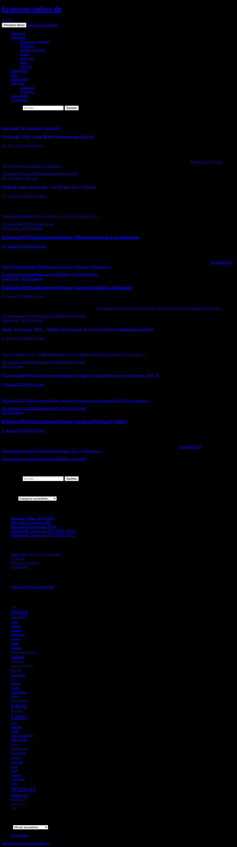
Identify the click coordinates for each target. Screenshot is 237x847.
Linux (24, 54)
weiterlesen (51, 216)
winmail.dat (45, 224)
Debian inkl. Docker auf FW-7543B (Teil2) (43, 531)
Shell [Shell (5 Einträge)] (14, 770)
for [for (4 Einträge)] (12, 679)
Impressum (19, 100)
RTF (26, 224)
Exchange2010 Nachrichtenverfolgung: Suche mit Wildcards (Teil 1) (65, 421)
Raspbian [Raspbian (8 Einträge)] (18, 753)
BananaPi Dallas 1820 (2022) (33, 518)
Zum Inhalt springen (42, 25)
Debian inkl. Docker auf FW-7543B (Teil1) (43, 535)
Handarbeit (19, 71)
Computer (18, 37)
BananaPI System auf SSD (31, 522)
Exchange (9, 174)
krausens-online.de (31, 9)
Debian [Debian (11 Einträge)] (17, 656)
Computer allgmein (34, 41)
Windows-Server (32, 50)
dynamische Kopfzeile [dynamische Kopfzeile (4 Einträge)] (22, 666)
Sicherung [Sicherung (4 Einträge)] (16, 775)
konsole (22, 274)
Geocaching (20, 79)
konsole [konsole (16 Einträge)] (19, 705)
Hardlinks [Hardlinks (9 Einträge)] (19, 691)
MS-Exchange (31, 128)
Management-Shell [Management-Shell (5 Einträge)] (22, 735)
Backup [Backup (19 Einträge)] (19, 611)
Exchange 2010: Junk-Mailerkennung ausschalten (48, 136)
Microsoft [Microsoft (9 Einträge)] (19, 739)
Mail (19, 224)
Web (23, 62)
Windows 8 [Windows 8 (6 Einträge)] (18, 799)
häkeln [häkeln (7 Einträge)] (15, 696)
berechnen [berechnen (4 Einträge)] (16, 630)
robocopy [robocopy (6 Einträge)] (17, 762)
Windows (27, 46)
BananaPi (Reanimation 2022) (33, 526)
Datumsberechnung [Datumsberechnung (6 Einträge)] (23, 652)
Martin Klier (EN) (24, 563)
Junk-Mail (54, 174)
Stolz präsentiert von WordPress (25, 843)
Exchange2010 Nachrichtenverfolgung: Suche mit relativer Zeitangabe (67, 287)
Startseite (18, 33)
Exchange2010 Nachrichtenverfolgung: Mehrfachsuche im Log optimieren (70, 237)
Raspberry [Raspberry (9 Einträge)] (19, 748)
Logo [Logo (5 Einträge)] (14, 722)
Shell (81, 274)
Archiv (7, 827)
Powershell (52, 128)
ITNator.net (19, 567)
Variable (91, 274)
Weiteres (17, 83)
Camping (27, 87)
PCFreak (17, 559)
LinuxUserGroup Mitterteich (32, 587)
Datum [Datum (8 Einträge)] (16, 647)
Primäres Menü (14, 25)
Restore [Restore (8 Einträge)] (17, 758)
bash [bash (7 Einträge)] (14, 622)
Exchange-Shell (28, 174)
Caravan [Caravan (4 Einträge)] (15, 639)
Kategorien (10, 498)
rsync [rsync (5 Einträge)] (14, 766)
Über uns (27, 91)
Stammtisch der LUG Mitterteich (35, 554)
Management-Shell (49, 274)
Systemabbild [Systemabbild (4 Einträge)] (18, 779)
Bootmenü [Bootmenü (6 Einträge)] (18, 634)
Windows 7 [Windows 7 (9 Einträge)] (20, 794)
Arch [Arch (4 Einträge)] (13, 606)
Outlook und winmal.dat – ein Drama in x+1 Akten (49, 187)
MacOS (26, 66)
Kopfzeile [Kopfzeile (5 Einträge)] (16, 711)
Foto (14, 75)
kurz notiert (19, 95)
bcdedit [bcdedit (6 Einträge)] (16, 626)
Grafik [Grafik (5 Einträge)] (15, 687)
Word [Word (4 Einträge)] (13, 808)
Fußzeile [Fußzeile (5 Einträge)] (16, 683)
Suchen (7, 20)
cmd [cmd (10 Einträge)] (15, 643)
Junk (43, 174)
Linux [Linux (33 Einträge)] (19, 716)
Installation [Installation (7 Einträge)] (19, 700)
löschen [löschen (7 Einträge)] (16, 727)
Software (27, 58)
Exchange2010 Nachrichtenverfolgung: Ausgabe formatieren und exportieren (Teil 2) (80, 375)
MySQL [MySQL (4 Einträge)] (15, 744)
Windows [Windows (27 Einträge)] (23, 788)
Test (33, 224)
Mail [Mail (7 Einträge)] (14, 731)
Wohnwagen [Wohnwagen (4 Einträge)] (17, 804)
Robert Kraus (33, 146)
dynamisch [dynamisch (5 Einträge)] (17, 661)
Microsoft (70, 274)
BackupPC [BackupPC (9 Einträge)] (19, 617)
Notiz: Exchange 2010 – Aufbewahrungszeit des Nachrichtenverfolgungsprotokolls (77, 329)
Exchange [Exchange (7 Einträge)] (18, 675)
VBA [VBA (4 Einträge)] (13, 783)
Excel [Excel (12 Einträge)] (16, 670)
